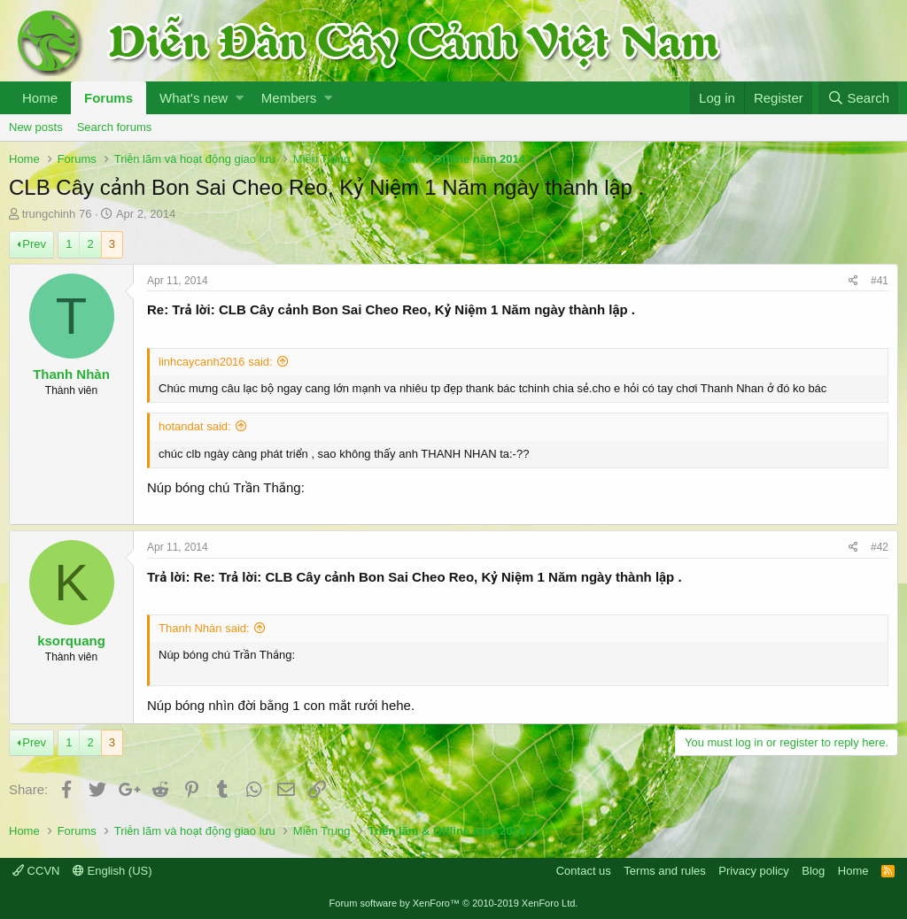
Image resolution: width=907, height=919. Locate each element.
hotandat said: (195, 426)
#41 (879, 280)
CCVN (35, 870)
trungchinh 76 (57, 213)
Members (289, 97)
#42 (879, 547)
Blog (813, 870)
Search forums (114, 127)
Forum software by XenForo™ (453, 903)
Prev (34, 244)
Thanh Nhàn (71, 374)
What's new (193, 97)
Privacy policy (753, 870)
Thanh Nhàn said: (204, 628)
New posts (36, 127)
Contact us (583, 870)
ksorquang (71, 640)
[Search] (858, 97)
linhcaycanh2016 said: (216, 361)
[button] (239, 97)
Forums (108, 97)
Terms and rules (664, 870)
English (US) (112, 870)
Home (40, 97)
